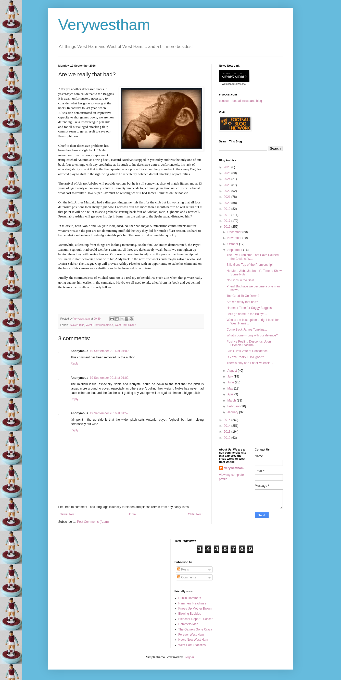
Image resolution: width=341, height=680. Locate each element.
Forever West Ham (191, 634)
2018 (227, 215)
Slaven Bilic (77, 324)
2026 (227, 167)
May (230, 388)
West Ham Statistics (192, 645)
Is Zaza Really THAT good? (245, 357)
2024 (227, 179)
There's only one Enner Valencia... (249, 363)
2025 (227, 173)
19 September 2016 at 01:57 (109, 413)
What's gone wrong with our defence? (251, 335)
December (234, 232)
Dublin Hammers (189, 598)
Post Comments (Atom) (93, 522)
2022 (227, 191)
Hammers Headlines (192, 603)
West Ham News (231, 83)
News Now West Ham (193, 639)
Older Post (195, 514)
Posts (183, 569)
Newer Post (67, 514)
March (232, 400)
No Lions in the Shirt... (241, 280)
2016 (227, 226)
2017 (227, 221)
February (233, 406)
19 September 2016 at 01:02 (109, 378)
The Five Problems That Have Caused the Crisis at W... (252, 256)
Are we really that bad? (242, 302)
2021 (227, 197)
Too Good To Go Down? (242, 296)
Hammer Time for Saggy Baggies (249, 308)
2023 (227, 185)
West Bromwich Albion (99, 324)
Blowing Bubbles (189, 613)
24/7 (243, 83)
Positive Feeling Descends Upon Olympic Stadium (248, 343)
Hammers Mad (188, 624)
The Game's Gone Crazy (195, 629)
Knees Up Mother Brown (195, 608)
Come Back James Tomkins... (246, 329)
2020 (227, 203)
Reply (75, 363)
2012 (227, 438)
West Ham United (125, 324)
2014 (227, 426)
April (230, 394)
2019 (227, 209)
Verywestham (104, 24)
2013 (227, 431)
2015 (227, 420)
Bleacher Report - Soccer (195, 619)
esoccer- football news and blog (240, 101)
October (233, 244)
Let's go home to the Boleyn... (246, 314)
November (234, 238)
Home (132, 514)
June (231, 382)
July (230, 376)
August (232, 370)
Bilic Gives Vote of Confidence (247, 351)
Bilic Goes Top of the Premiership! (249, 264)
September (235, 250)
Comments (186, 577)
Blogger (189, 657)
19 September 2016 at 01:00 (109, 351)
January (233, 412)
